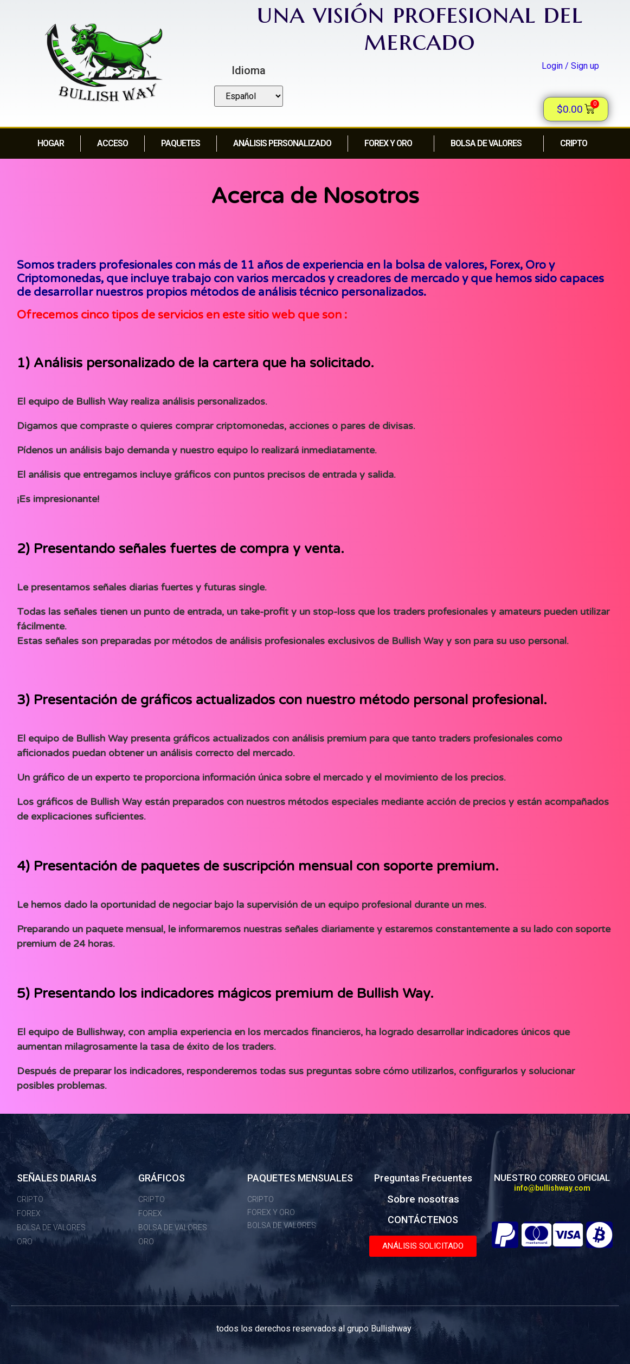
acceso (112, 143)
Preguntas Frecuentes (423, 1178)
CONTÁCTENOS (423, 1219)
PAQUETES (180, 143)
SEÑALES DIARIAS (57, 1178)
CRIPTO (576, 143)
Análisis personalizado (282, 143)
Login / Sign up (570, 66)
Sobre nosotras (423, 1199)
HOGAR (50, 143)
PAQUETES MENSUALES (300, 1178)
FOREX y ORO (390, 143)
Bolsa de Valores (489, 143)
